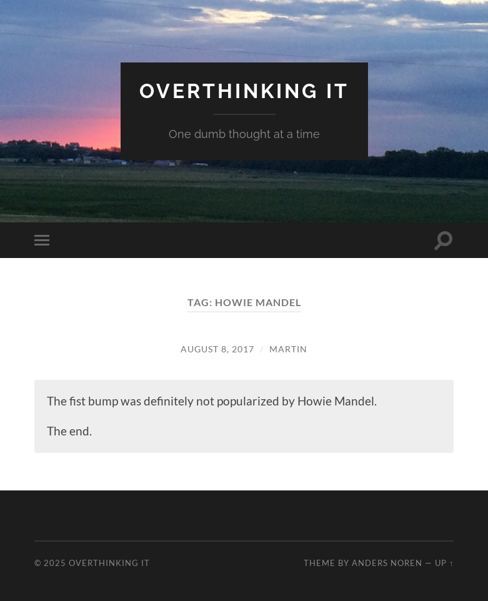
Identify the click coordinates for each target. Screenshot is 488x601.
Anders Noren (387, 563)
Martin (288, 349)
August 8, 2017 (217, 349)
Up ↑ (444, 563)
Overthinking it (244, 90)
